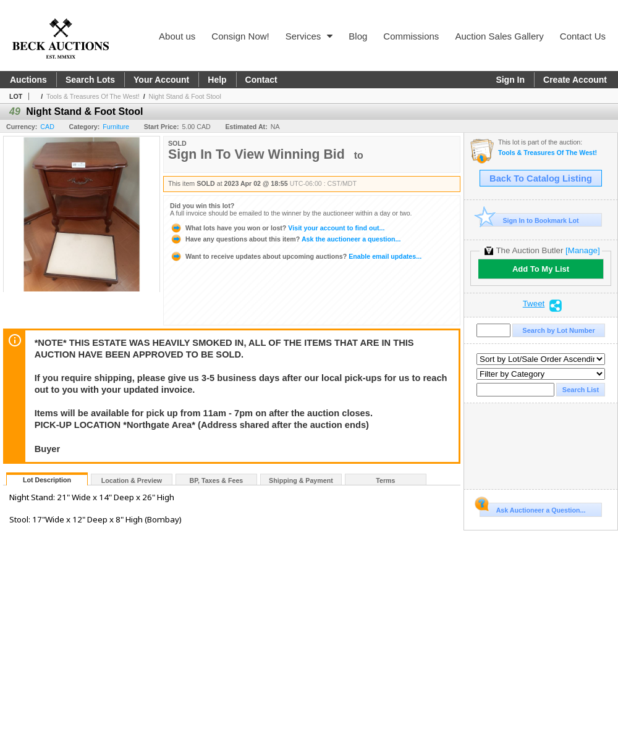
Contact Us (583, 36)
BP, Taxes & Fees (216, 480)
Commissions (411, 36)
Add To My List (540, 269)
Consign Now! (240, 36)
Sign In (510, 80)
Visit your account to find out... (277, 228)
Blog (358, 36)
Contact (261, 80)
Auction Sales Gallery (499, 36)
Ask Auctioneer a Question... (532, 508)
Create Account (575, 80)
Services (309, 36)
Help (217, 80)
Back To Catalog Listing (540, 178)
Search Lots (90, 80)
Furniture (116, 126)
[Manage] (582, 250)
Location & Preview (131, 480)
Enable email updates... (295, 256)
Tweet (534, 304)
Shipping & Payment (301, 480)
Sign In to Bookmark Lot (529, 220)
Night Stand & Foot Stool (185, 96)
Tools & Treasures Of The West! (93, 96)
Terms (385, 480)
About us (177, 36)
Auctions (28, 80)
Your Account (161, 80)
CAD (47, 126)
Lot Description (47, 480)
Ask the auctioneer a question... (285, 239)
